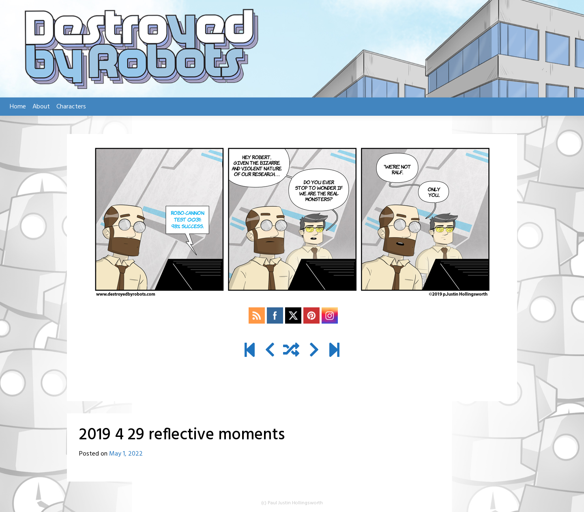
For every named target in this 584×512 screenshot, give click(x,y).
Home (18, 107)
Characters (71, 107)
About (41, 107)
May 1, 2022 (126, 454)
